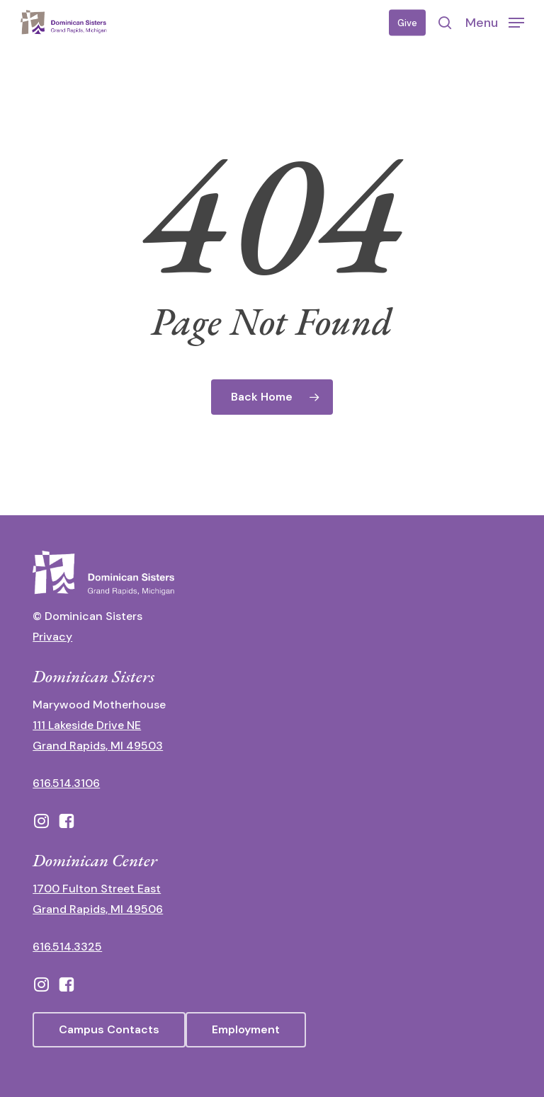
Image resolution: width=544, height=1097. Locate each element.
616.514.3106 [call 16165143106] (66, 783)
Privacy (52, 636)
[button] (494, 21)
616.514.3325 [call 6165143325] (67, 946)
